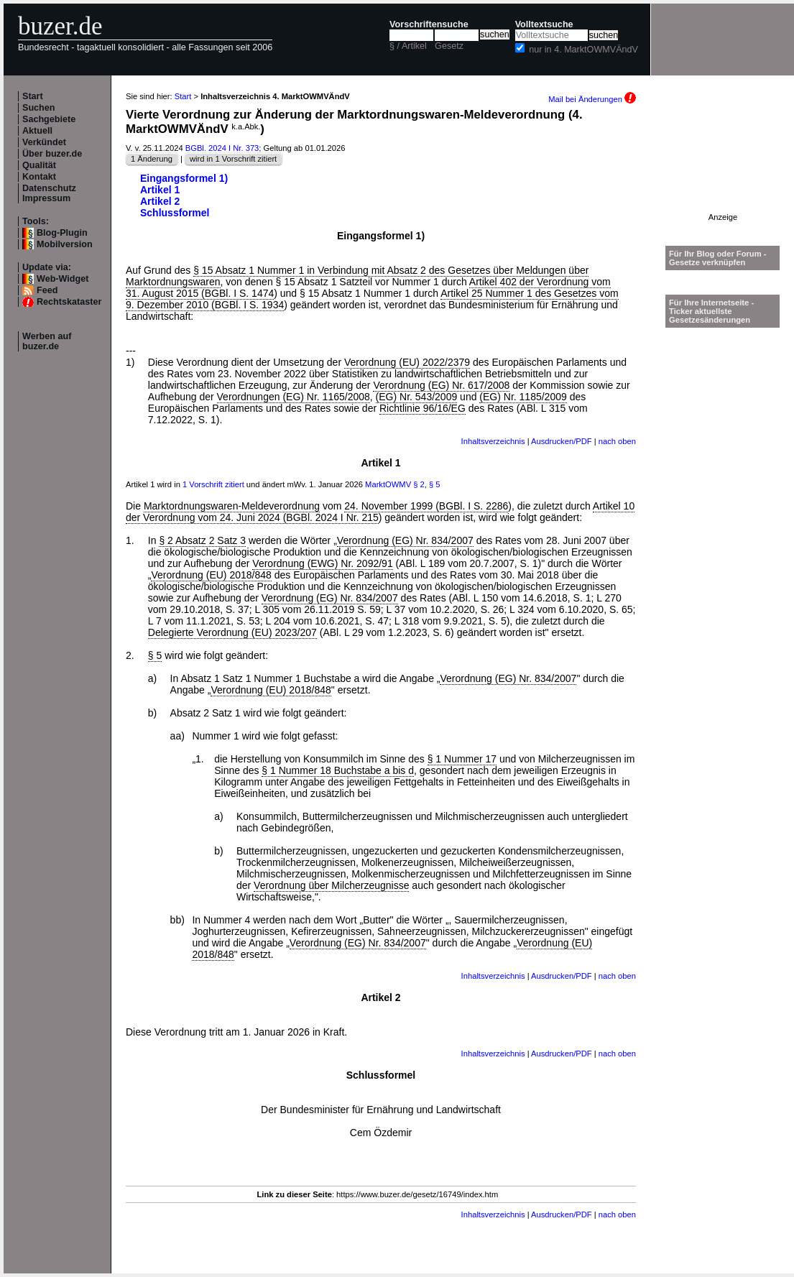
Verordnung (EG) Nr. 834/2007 (405, 540)
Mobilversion (65, 244)
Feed (47, 290)
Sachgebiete (48, 119)
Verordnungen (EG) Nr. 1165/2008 (293, 396)
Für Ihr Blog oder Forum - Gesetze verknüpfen (718, 258)
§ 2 (419, 484)
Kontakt (39, 177)
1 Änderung (151, 159)
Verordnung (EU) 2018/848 (211, 575)
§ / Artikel (408, 46)
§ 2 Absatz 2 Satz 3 (202, 540)
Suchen (38, 108)
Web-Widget (62, 279)
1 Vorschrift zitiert (213, 484)
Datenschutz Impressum (49, 193)
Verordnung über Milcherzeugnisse (331, 885)
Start (32, 96)
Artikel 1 (160, 189)
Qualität (39, 165)
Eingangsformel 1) (184, 178)
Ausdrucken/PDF (561, 441)
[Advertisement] (722, 168)
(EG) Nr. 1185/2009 (522, 396)
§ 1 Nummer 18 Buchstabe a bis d (338, 770)
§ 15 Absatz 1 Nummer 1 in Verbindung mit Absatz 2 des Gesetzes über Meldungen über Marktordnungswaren (357, 275)
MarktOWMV (388, 484)
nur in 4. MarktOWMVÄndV (583, 50)
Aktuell (37, 131)
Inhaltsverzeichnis (493, 441)
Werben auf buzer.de (46, 341)
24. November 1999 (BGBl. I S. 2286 (426, 506)
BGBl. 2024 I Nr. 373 (222, 148)
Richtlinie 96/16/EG (422, 408)
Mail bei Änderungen (592, 99)
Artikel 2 (160, 201)
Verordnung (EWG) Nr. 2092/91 (322, 563)
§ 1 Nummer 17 (462, 759)
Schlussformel (174, 212)
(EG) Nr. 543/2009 (417, 396)
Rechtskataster (69, 302)
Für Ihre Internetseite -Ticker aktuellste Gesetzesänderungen (711, 311)
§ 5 (434, 484)
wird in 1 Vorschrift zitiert (233, 159)
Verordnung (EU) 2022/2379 (407, 362)
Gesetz (449, 46)
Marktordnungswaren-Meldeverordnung (232, 506)
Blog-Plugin (62, 233)
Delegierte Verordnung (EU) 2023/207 (232, 632)
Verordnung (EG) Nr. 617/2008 (441, 385)
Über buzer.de (52, 154)
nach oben (617, 441)
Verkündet (44, 142)
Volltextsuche (544, 24)
